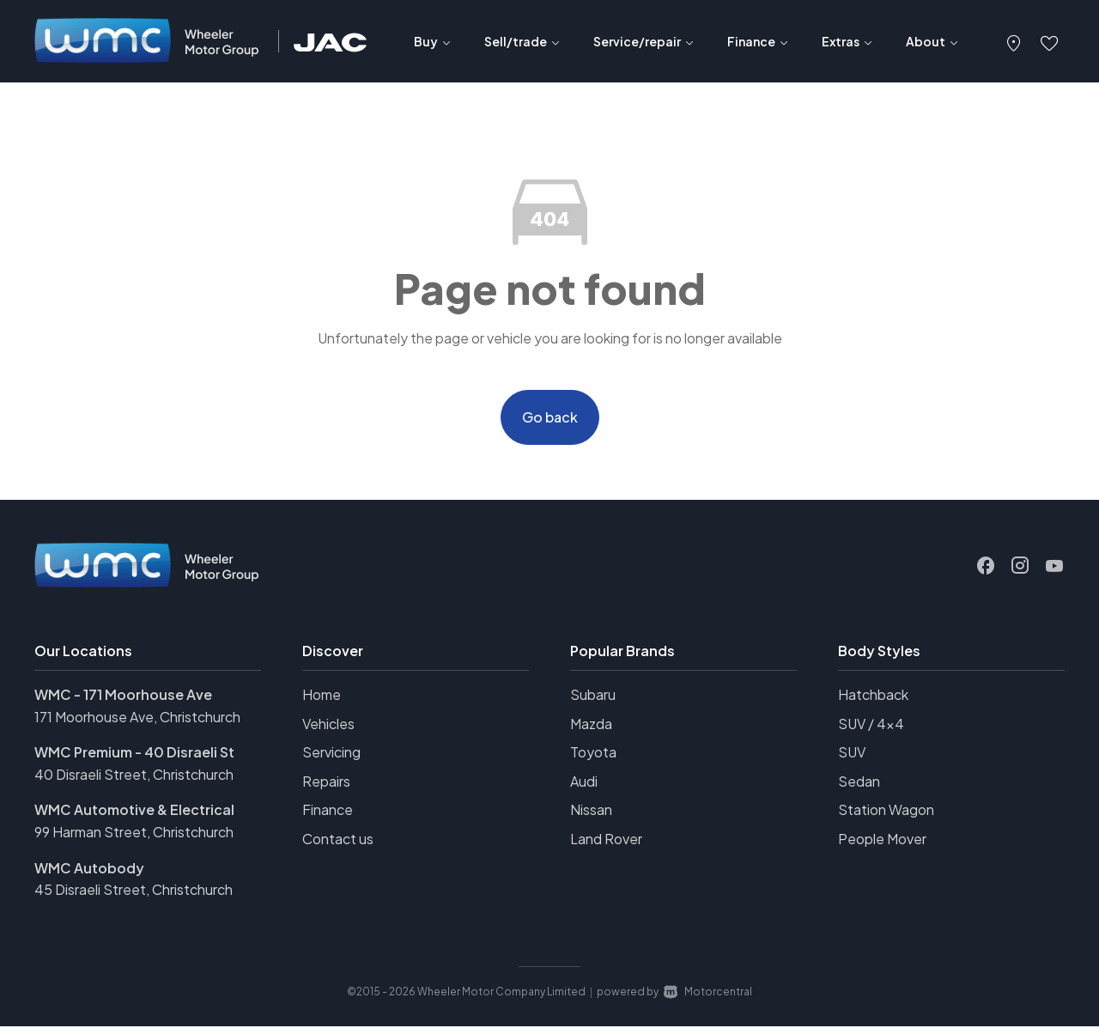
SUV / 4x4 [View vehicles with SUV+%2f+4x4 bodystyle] (871, 725)
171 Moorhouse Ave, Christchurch (137, 718)
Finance (327, 812)
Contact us (337, 840)
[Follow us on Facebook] (985, 567)
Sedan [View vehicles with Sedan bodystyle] (859, 783)
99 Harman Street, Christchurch (134, 833)
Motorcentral (708, 993)
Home (321, 696)
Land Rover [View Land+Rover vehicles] (606, 840)
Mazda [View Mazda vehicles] (591, 725)
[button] (1014, 41)
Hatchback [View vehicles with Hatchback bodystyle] (873, 696)
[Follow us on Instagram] (1020, 567)
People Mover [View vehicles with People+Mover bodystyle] (882, 840)
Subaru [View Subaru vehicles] (593, 696)
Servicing (331, 754)
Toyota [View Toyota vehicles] (593, 754)
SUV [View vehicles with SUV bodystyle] (851, 754)
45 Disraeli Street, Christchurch (133, 891)
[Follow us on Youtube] (1054, 567)
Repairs (326, 783)
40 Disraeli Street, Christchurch (134, 776)
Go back (550, 418)
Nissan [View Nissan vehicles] (591, 812)
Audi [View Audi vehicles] (584, 783)
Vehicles (328, 725)
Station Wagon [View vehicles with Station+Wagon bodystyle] (886, 812)
